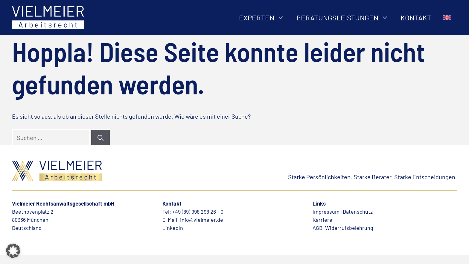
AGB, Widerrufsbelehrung (343, 227)
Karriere (322, 219)
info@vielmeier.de (201, 219)
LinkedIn (172, 227)
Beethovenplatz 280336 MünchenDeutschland (33, 219)
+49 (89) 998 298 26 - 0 (197, 211)
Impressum (326, 211)
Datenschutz (358, 211)
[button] (13, 251)
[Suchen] (100, 137)
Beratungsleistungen (345, 18)
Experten (264, 18)
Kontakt (416, 17)
